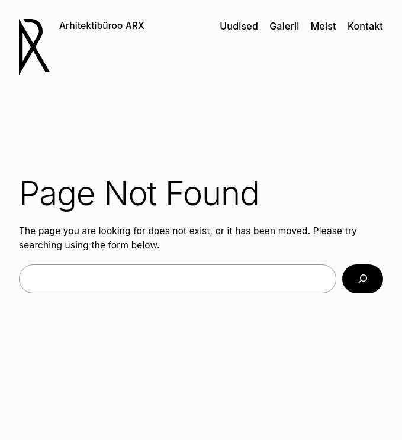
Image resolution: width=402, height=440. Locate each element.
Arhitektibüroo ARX (101, 25)
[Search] (362, 278)
